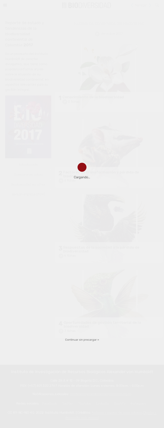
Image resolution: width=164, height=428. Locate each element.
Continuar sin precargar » (82, 339)
